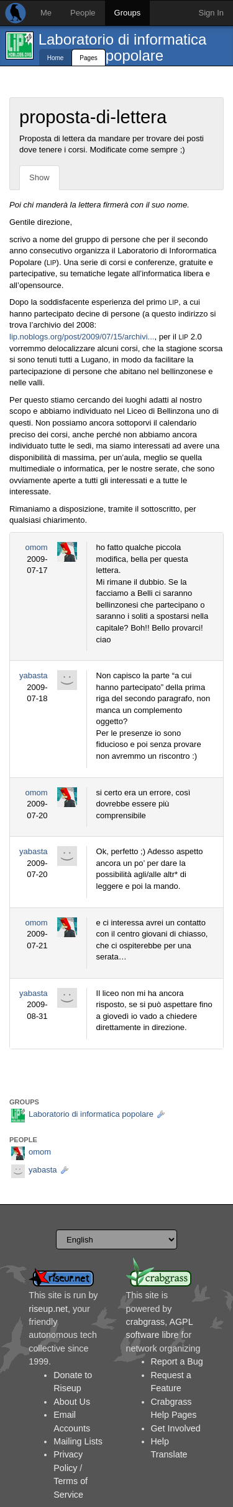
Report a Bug (177, 1361)
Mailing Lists (78, 1441)
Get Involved (176, 1428)
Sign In (211, 12)
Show (39, 177)
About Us (71, 1402)
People (82, 12)
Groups (127, 12)
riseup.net (48, 1309)
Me (46, 12)
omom (36, 547)
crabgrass (145, 1322)
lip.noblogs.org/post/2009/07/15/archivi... (81, 336)
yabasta (33, 675)
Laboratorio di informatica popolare (123, 47)
